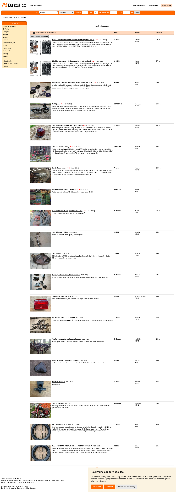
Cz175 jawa (56, 104)
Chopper (6, 32)
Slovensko (20, 488)
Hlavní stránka (7, 17)
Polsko (26, 488)
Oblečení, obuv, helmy (10, 64)
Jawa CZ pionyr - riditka (60, 232)
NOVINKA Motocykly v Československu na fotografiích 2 (71, 61)
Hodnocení (17, 480)
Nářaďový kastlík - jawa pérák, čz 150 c (65, 360)
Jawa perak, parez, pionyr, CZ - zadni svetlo (67, 125)
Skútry (5, 45)
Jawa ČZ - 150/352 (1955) (60, 147)
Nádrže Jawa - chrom (59, 168)
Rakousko (33, 488)
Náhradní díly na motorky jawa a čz (64, 189)
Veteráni (5, 56)
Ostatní (5, 66)
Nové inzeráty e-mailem (39, 36)
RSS (53, 480)
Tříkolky (5, 53)
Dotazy (10, 480)
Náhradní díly (7, 61)
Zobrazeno (159, 32)
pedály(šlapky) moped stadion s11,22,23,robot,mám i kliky (72, 82)
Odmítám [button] (109, 487)
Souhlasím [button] (97, 487)
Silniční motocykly (9, 43)
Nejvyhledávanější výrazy (19, 486)
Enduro (5, 34)
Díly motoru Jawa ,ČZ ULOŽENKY (63, 317)
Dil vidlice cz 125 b (58, 382)
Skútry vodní (7, 48)
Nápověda (4, 480)
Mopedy (5, 40)
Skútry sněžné (7, 51)
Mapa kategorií (6, 486)
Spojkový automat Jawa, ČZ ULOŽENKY (66, 275)
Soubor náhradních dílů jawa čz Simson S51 (67, 211)
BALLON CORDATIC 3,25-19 (61, 424)
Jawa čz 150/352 (57, 403)
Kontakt (24, 480)
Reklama (30, 480)
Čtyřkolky (6, 29)
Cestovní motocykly (9, 26)
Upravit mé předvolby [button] (126, 487)
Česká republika (11, 488)
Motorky (16, 17)
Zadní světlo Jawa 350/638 (61, 296)
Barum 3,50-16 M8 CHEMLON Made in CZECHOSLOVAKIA (72, 446)
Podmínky (37, 480)
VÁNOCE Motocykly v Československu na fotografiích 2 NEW (73, 40)
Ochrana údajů (46, 480)
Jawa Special (56, 253)
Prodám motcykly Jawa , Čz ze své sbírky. (66, 339)
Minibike (5, 37)
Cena (116, 32)
